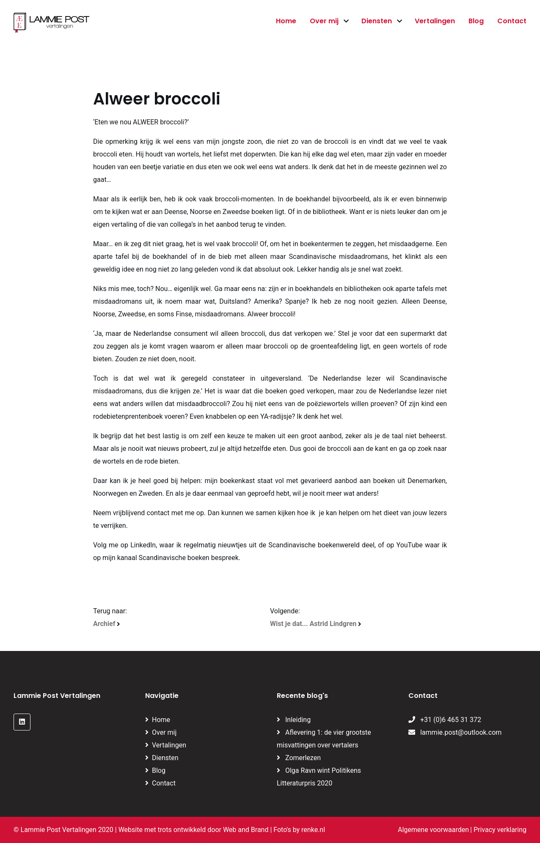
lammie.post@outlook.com (454, 732)
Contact (511, 21)
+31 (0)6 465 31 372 (444, 720)
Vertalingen (435, 21)
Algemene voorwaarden (433, 830)
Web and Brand (246, 830)
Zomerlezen (303, 758)
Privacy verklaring (500, 830)
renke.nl (313, 830)
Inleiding (298, 720)
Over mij (324, 21)
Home (286, 21)
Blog (476, 21)
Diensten (376, 21)
